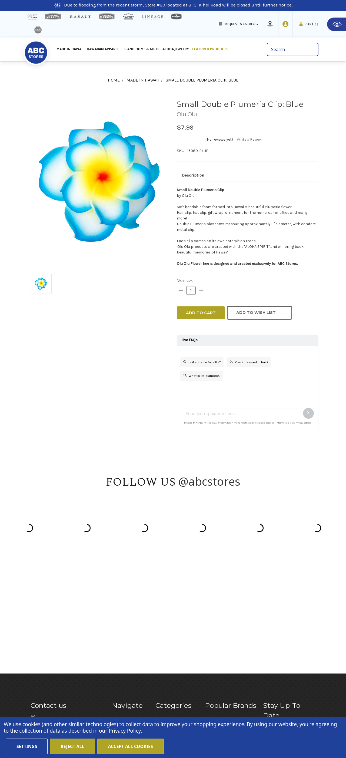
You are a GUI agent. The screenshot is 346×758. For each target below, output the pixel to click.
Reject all (72, 746)
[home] (36, 51)
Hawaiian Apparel (103, 49)
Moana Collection (223, 632)
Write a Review (249, 139)
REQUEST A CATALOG (241, 24)
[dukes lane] (32, 16)
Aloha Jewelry (175, 49)
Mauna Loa (217, 610)
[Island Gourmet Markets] (53, 16)
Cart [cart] (311, 24)
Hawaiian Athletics (225, 617)
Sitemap (121, 654)
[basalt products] (80, 17)
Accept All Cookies (130, 746)
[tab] (193, 175)
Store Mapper (126, 617)
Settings (26, 746)
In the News (124, 639)
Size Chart (122, 661)
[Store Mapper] (270, 24)
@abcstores (209, 481)
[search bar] (292, 49)
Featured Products (210, 49)
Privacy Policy (125, 730)
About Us (121, 610)
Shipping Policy (128, 646)
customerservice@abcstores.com (78, 653)
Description (193, 175)
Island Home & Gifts (140, 49)
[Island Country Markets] (107, 16)
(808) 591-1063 (59, 639)
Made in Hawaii (70, 49)
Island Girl (215, 624)
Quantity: (185, 280)
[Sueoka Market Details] (128, 16)
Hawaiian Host (220, 602)
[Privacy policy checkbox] (265, 657)
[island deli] (38, 29)
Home (118, 602)
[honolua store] (176, 16)
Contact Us (123, 624)
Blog (116, 632)
